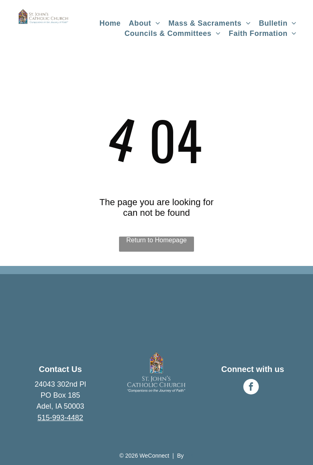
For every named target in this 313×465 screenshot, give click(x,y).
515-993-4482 (60, 418)
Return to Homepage (156, 240)
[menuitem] (110, 23)
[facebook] (251, 387)
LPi (189, 455)
